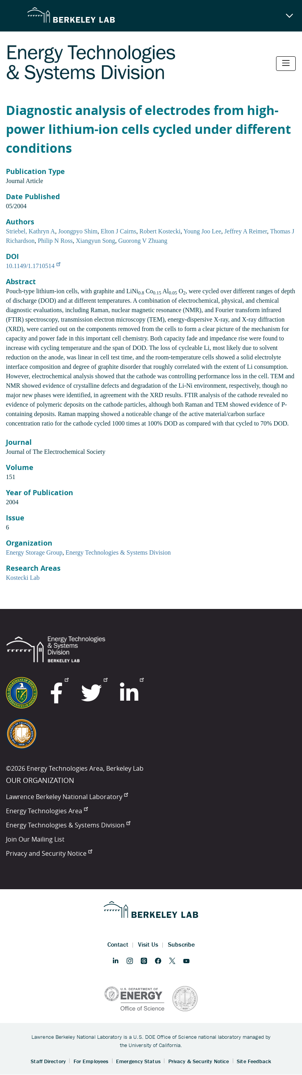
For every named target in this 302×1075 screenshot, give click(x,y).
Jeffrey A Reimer (246, 231)
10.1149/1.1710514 (33, 266)
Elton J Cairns (118, 231)
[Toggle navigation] (286, 63)
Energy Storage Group (34, 552)
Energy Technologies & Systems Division (118, 552)
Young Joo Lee (202, 231)
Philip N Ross (55, 240)
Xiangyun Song (95, 240)
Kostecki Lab (23, 577)
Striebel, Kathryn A (30, 231)
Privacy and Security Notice (49, 853)
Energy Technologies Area (47, 811)
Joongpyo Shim (78, 231)
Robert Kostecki (160, 231)
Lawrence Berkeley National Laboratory (67, 796)
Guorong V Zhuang (143, 240)
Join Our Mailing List (35, 839)
